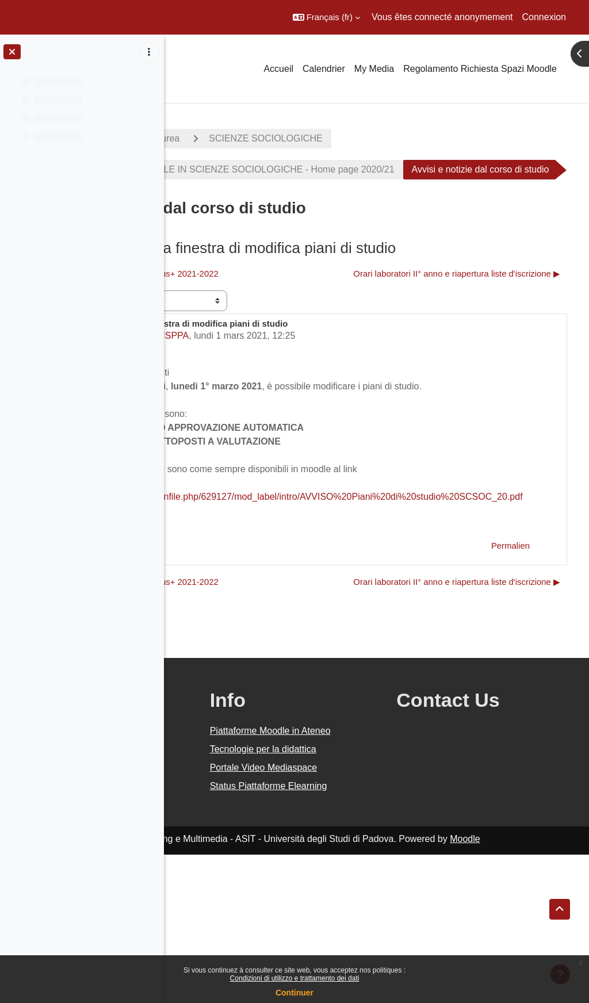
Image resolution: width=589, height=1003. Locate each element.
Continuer (294, 992)
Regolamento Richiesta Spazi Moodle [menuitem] (480, 69)
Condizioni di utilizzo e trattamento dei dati (294, 978)
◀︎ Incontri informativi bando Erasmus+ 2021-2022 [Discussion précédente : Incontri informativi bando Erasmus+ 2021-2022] (288, 304)
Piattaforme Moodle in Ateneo (364, 831)
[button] (326, 17)
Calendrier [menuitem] (324, 69)
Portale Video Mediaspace (346, 895)
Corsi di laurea (313, 138)
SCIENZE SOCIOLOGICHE (429, 138)
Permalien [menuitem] (510, 614)
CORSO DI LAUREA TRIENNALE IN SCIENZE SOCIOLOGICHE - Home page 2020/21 (378, 169)
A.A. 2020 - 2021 (220, 138)
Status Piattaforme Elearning (357, 927)
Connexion (544, 17)
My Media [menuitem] (374, 69)
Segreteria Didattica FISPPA (295, 391)
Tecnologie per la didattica (354, 863)
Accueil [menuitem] (278, 69)
